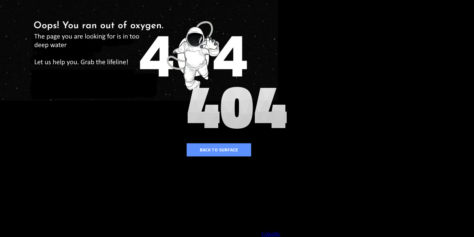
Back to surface (219, 149)
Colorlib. (271, 234)
